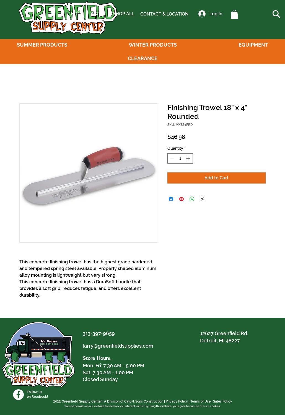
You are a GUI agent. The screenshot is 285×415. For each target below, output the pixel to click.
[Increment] (188, 158)
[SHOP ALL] (123, 14)
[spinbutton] (180, 158)
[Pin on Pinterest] (181, 199)
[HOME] (77, 14)
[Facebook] (18, 394)
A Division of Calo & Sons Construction (133, 401)
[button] (234, 14)
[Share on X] (202, 199)
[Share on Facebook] (171, 199)
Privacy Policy (177, 401)
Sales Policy (222, 401)
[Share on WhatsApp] (192, 199)
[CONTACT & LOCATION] (164, 14)
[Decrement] (171, 158)
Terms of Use (200, 401)
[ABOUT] (98, 14)
